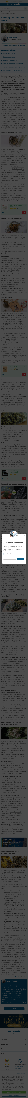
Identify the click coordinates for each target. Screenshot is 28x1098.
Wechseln (20, 559)
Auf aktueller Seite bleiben (10, 559)
